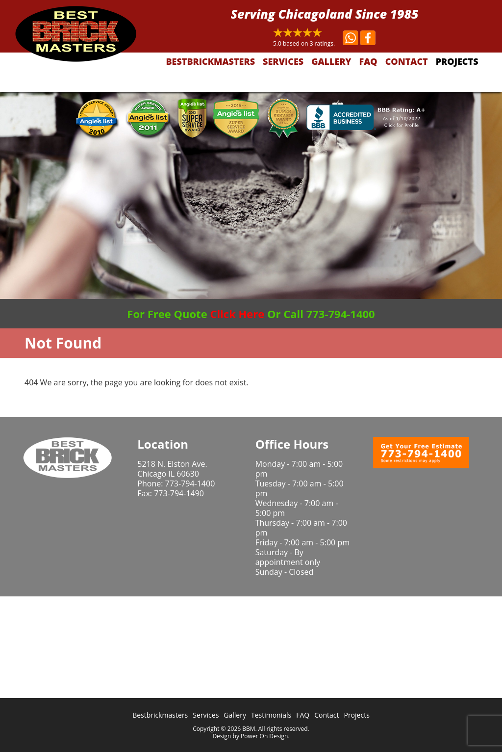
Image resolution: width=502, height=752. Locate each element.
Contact (406, 61)
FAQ (368, 61)
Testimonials (271, 715)
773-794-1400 (190, 483)
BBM (248, 729)
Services (283, 61)
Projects (457, 61)
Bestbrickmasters (210, 61)
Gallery (331, 61)
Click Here (237, 313)
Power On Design (264, 736)
